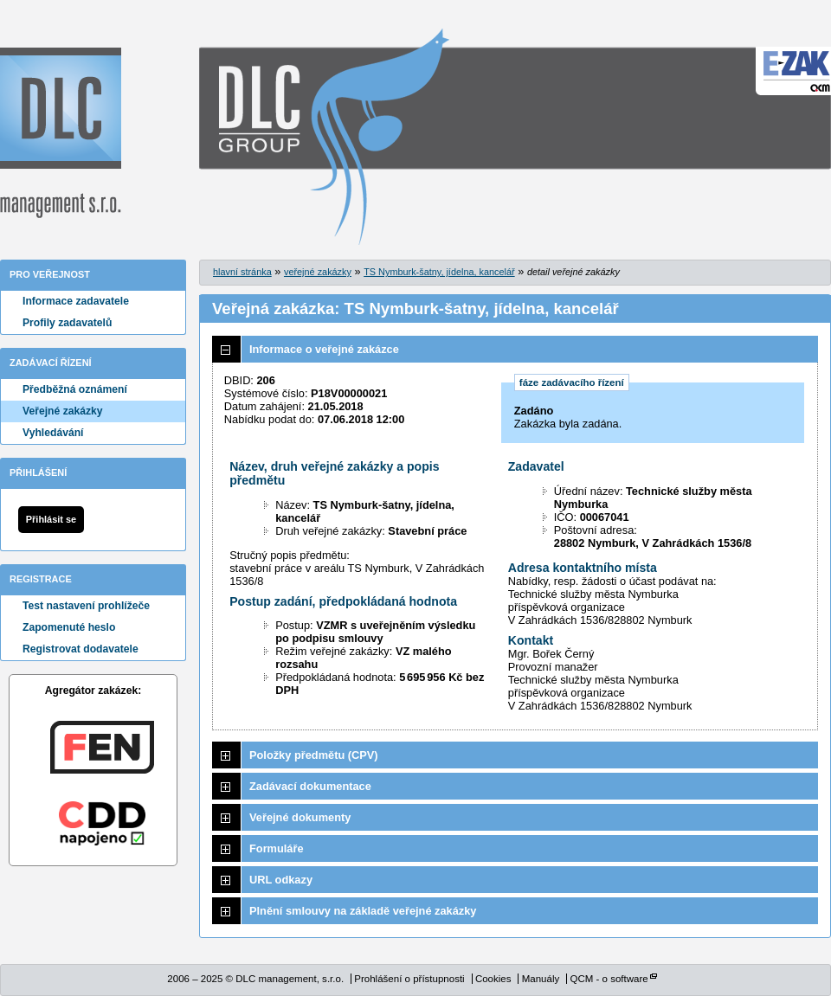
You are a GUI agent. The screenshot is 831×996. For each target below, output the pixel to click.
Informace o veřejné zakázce (324, 349)
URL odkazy (280, 879)
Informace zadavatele (76, 301)
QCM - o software (608, 979)
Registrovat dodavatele (80, 649)
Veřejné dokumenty (300, 817)
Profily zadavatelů (67, 323)
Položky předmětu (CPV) (313, 755)
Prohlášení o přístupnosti (409, 979)
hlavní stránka (242, 272)
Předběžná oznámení (75, 389)
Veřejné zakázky (63, 411)
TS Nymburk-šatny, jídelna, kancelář (439, 272)
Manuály (541, 979)
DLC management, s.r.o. (60, 133)
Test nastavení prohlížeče (86, 606)
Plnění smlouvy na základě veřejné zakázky (362, 910)
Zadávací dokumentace (310, 786)
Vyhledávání (53, 433)
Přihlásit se (51, 519)
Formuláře (276, 848)
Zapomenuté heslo (69, 627)
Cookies (493, 979)
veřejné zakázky (317, 272)
